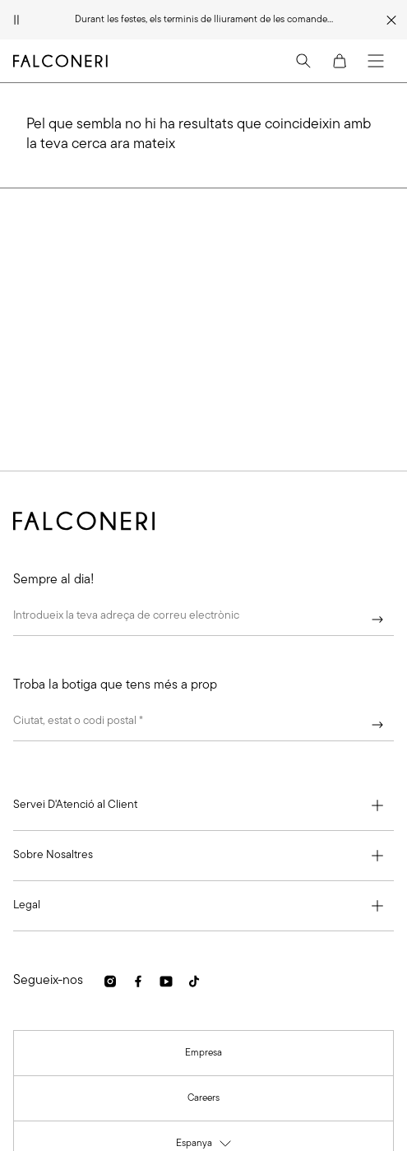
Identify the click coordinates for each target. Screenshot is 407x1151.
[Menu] (376, 61)
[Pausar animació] (16, 20)
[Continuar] (377, 619)
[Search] (303, 61)
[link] (110, 981)
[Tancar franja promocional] (391, 20)
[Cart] (339, 61)
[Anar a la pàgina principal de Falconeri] (60, 61)
